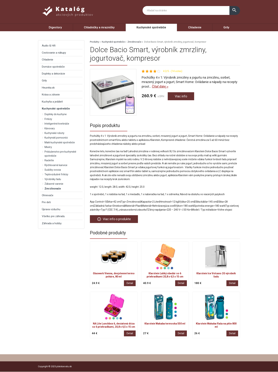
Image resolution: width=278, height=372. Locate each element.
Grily (226, 27)
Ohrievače (47, 195)
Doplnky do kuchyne (56, 114)
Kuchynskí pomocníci (56, 137)
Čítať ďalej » (160, 86)
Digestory (55, 27)
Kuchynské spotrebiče (151, 27)
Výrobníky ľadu (53, 179)
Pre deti (46, 202)
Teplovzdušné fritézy (56, 174)
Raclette (49, 160)
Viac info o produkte (114, 219)
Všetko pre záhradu (53, 216)
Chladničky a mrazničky (99, 27)
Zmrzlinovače (134, 41)
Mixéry (48, 147)
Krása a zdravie (51, 94)
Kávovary (50, 128)
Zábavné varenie (54, 183)
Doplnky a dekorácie (53, 73)
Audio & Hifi (48, 45)
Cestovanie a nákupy (54, 52)
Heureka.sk (48, 87)
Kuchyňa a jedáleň (52, 101)
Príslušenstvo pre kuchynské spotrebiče (60, 153)
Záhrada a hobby (52, 223)
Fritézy (48, 119)
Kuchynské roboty (54, 133)
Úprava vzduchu (51, 209)
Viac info (181, 96)
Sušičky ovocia (53, 169)
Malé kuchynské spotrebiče (60, 142)
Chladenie (194, 27)
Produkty (94, 41)
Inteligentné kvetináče (57, 123)
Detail (130, 283)
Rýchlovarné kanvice (56, 165)
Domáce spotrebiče (53, 66)
